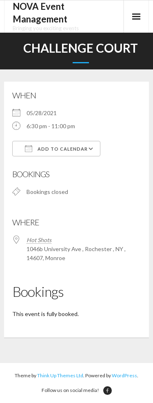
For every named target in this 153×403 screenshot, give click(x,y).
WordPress (124, 375)
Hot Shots (39, 239)
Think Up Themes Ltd (60, 375)
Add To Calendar (56, 148)
